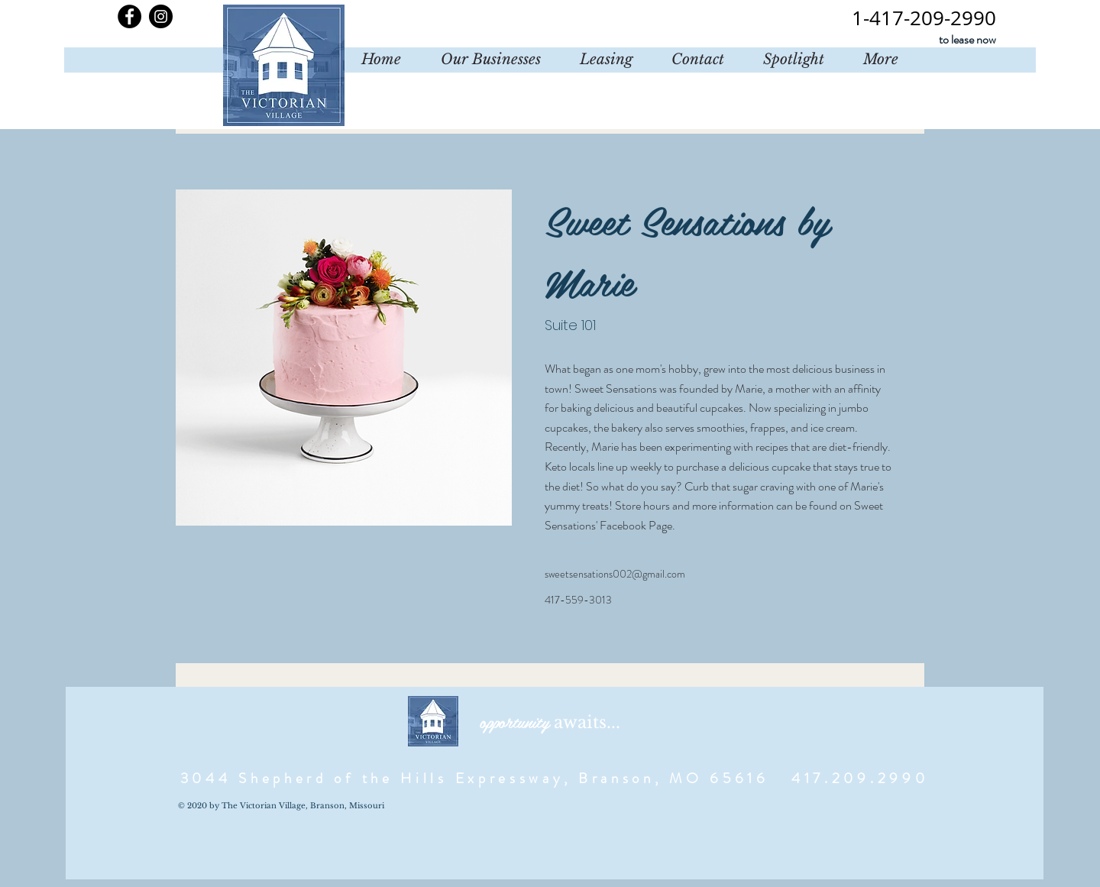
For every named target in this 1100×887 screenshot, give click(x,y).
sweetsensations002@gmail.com (615, 573)
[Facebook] (129, 16)
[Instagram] (161, 16)
